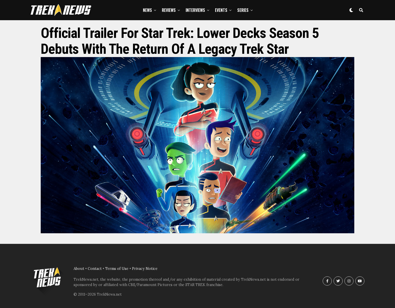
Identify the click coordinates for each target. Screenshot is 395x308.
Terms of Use (116, 268)
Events (221, 10)
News (147, 10)
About (79, 268)
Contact (95, 268)
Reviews (169, 10)
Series (243, 10)
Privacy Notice (145, 268)
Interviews (195, 10)
